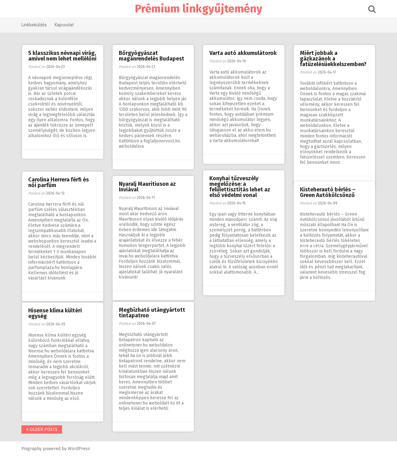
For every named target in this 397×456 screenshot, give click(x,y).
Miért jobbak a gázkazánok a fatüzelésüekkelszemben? (333, 59)
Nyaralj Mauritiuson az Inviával (147, 187)
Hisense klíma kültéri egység (55, 313)
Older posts (41, 429)
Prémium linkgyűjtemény (198, 9)
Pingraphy (31, 448)
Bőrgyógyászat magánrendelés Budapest (151, 56)
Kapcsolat (64, 24)
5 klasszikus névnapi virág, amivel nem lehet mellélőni (62, 56)
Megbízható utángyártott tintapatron (152, 312)
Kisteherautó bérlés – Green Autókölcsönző (327, 192)
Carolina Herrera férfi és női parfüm (58, 182)
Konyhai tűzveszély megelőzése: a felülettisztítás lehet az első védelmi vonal (239, 187)
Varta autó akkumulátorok (243, 53)
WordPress (79, 448)
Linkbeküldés (34, 24)
